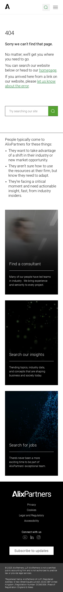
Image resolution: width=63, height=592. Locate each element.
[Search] (53, 111)
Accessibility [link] (31, 520)
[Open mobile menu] (55, 7)
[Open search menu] (46, 7)
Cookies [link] (31, 510)
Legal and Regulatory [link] (31, 515)
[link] (7, 7)
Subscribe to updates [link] (31, 551)
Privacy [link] (31, 504)
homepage (48, 70)
